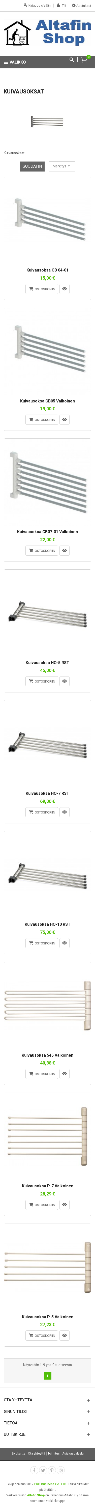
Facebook (34, 1470)
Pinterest (52, 1470)
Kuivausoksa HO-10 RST (48, 924)
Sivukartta (18, 1453)
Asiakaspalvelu (73, 1453)
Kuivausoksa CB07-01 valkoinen (47, 532)
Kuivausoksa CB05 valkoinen (47, 401)
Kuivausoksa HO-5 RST (47, 663)
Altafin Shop (36, 1495)
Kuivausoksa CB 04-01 (47, 270)
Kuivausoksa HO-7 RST (47, 793)
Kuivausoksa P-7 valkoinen (47, 1186)
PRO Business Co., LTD (50, 1484)
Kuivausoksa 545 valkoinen (47, 1055)
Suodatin (32, 166)
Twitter (43, 1470)
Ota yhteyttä (36, 1453)
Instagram (61, 1470)
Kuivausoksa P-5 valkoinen (47, 1317)
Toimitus (54, 1453)
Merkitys (62, 166)
